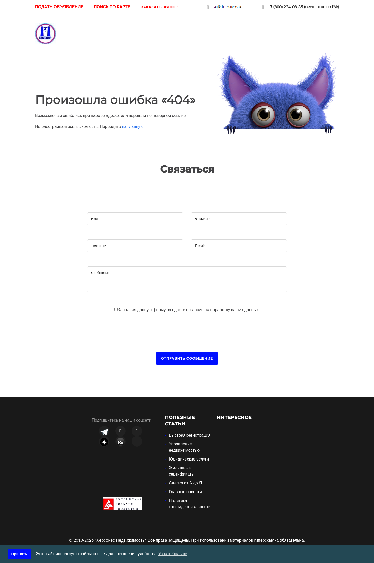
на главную (133, 126)
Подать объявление (59, 6)
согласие (195, 309)
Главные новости (185, 491)
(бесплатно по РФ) (303, 6)
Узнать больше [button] (172, 554)
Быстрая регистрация (189, 434)
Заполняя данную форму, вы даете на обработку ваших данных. (189, 309)
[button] (160, 6)
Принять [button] (19, 554)
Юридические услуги (189, 458)
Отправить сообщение (187, 358)
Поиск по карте (112, 6)
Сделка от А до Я (185, 482)
